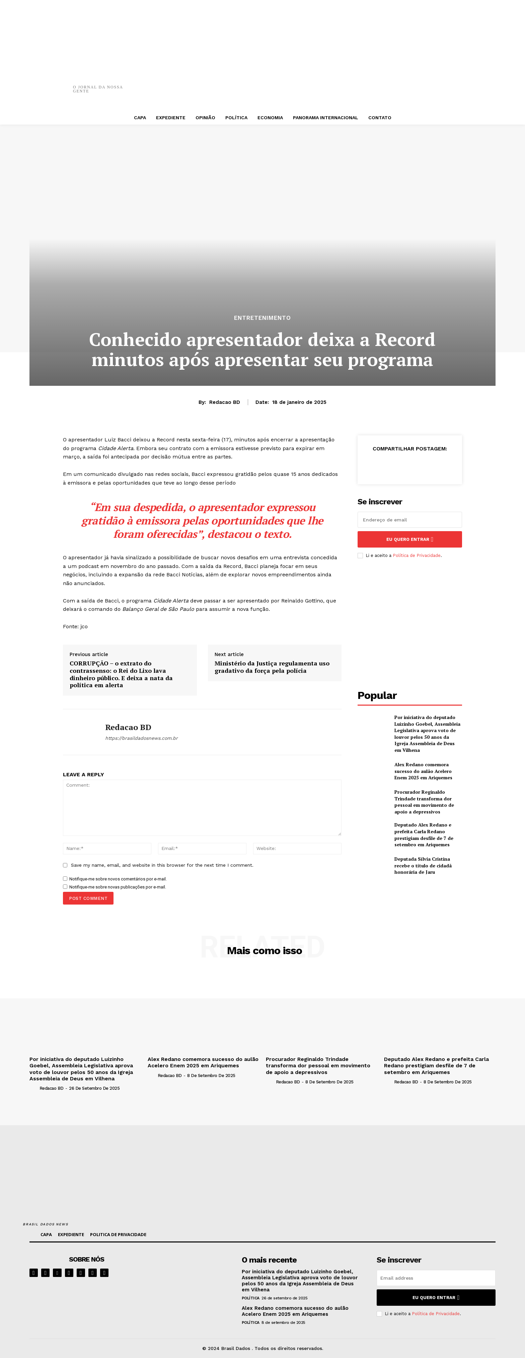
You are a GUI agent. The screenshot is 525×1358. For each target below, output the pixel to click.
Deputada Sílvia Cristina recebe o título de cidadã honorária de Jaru (423, 865)
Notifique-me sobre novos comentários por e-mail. (118, 878)
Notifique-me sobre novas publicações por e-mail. (117, 886)
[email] (410, 520)
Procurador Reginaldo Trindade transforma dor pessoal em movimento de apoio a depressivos (424, 802)
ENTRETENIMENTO (262, 318)
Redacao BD (224, 402)
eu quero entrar (409, 539)
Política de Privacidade (417, 555)
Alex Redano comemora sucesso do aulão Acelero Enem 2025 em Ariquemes (423, 771)
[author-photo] (33, 1088)
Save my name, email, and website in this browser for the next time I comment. (162, 865)
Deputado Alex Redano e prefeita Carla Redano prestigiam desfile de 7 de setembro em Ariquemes (423, 834)
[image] (193, 1276)
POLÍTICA (250, 1298)
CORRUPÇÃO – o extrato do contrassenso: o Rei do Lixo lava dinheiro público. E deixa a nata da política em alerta (121, 674)
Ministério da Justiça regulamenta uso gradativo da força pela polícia (272, 667)
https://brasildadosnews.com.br (141, 738)
